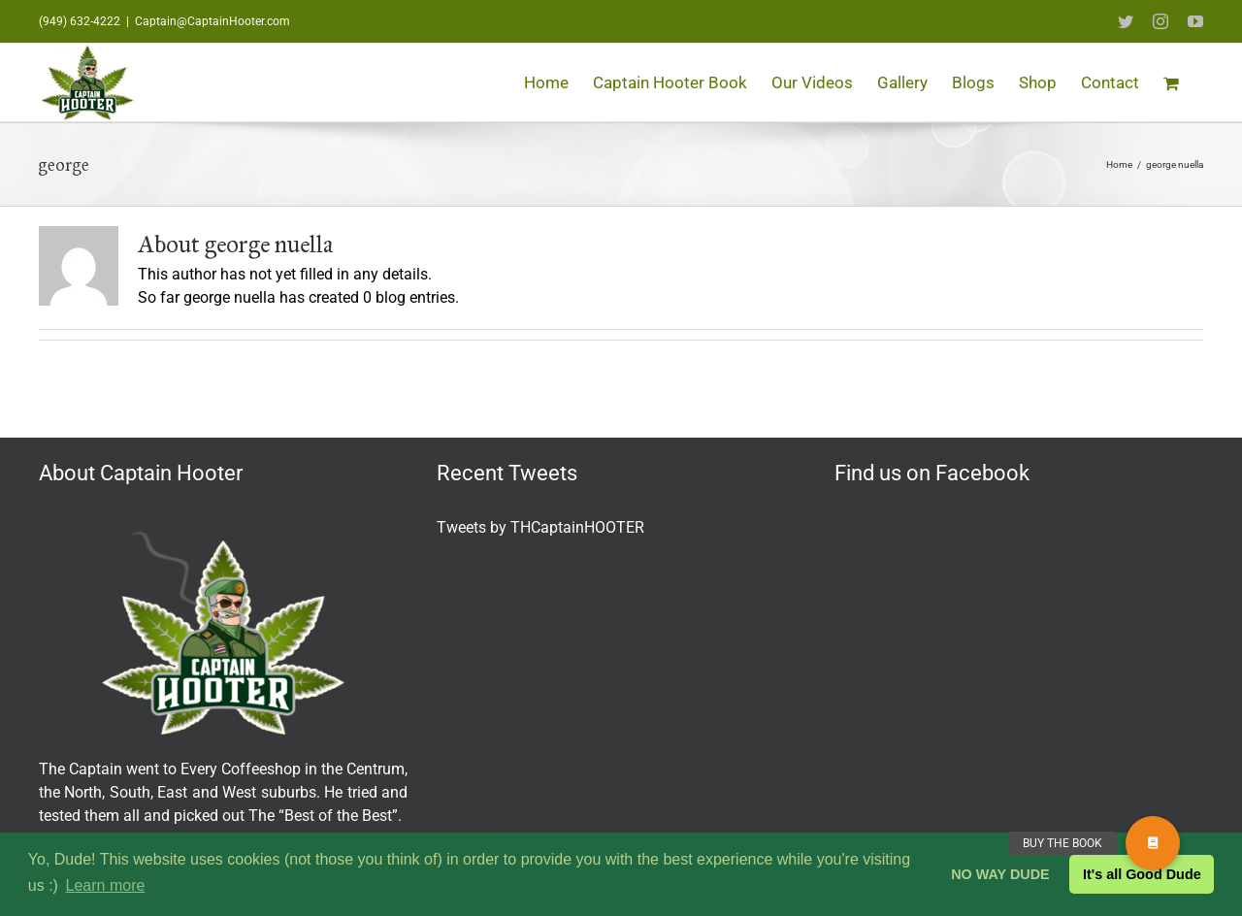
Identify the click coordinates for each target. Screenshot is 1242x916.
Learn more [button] (106, 885)
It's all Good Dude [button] (1142, 874)
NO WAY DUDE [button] (1000, 874)
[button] (1153, 843)
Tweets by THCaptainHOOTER (540, 527)
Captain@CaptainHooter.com (212, 21)
